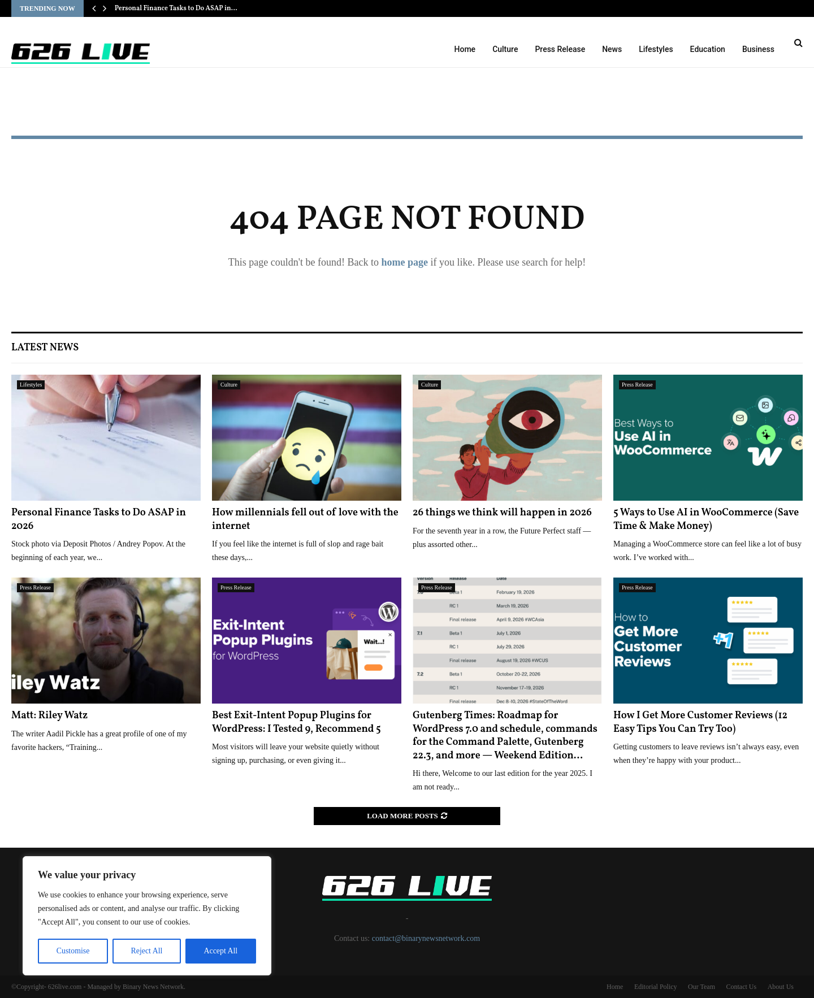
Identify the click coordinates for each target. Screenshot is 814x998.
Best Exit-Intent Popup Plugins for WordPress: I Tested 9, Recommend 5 (296, 722)
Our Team (701, 987)
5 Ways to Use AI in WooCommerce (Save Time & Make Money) (706, 519)
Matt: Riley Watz (49, 716)
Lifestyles (656, 49)
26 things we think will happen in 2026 (502, 513)
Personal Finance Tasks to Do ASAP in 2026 (98, 519)
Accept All (220, 951)
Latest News (45, 348)
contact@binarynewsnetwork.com (426, 938)
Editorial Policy (655, 987)
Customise (72, 951)
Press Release (560, 49)
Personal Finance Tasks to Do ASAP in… (176, 8)
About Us (781, 987)
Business (758, 49)
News (612, 49)
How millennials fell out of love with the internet (305, 519)
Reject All (146, 951)
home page (404, 262)
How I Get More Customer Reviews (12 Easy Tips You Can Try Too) (700, 722)
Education (707, 49)
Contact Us (741, 987)
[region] (147, 916)
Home (465, 49)
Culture (505, 49)
